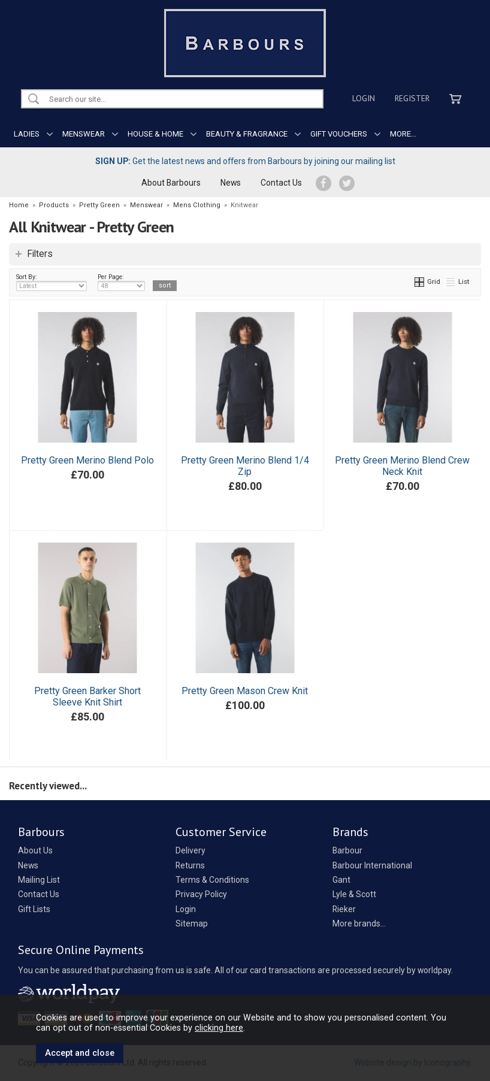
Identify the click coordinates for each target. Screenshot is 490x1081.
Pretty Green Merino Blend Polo (87, 460)
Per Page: (121, 282)
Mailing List (39, 880)
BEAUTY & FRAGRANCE (247, 133)
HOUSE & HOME (155, 133)
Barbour (347, 850)
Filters (40, 254)
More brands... (359, 923)
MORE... (403, 133)
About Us (35, 850)
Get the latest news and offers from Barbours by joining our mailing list (245, 161)
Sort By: (51, 282)
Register (412, 98)
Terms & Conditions (212, 880)
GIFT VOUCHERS (338, 133)
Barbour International (372, 865)
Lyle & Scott (354, 894)
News (230, 182)
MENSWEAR (83, 133)
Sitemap (192, 923)
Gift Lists (34, 909)
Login (363, 98)
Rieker (344, 909)
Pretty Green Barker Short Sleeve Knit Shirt (87, 696)
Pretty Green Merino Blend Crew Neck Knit (402, 466)
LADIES (27, 133)
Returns (190, 865)
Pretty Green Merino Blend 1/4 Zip (245, 466)
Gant (341, 880)
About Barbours (171, 182)
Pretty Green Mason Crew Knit (245, 691)
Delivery (190, 850)
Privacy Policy (201, 894)
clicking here (219, 1027)
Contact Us (281, 182)
